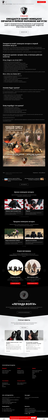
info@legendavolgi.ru (13, 255)
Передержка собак (20, 373)
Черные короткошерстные (13, 211)
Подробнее (8, 351)
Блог (3, 385)
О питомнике (5, 380)
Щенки (16, 192)
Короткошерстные (35, 371)
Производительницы (6, 384)
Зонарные (34, 375)
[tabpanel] (14, 207)
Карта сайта (10, 403)
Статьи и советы (21, 380)
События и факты (20, 384)
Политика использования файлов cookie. (9, 402)
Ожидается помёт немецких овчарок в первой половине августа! (14, 173)
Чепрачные (34, 376)
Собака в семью (5, 373)
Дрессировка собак (32, 277)
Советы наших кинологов (21, 382)
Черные (28, 211)
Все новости (24, 184)
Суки (33, 374)
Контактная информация (24, 312)
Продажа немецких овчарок (24, 221)
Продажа (4, 368)
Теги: (4, 172)
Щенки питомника (31, 240)
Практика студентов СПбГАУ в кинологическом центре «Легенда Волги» (15, 179)
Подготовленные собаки (12, 240)
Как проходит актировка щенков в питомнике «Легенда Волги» (33, 343)
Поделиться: (35, 172)
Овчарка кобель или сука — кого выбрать (14, 343)
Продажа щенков (15, 277)
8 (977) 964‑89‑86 (32, 411)
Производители (5, 382)
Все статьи (24, 327)
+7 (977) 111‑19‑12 (24, 253)
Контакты (4, 386)
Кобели (33, 373)
